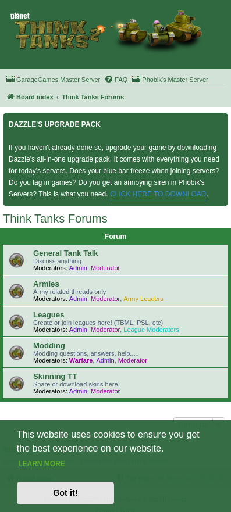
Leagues (49, 314)
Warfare (81, 360)
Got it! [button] (65, 492)
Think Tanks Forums (55, 218)
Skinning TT (55, 376)
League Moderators (151, 329)
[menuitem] (53, 80)
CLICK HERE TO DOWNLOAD (158, 194)
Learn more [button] (41, 464)
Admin (78, 267)
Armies (46, 284)
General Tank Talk (65, 253)
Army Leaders (143, 298)
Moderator (105, 267)
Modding (49, 345)
